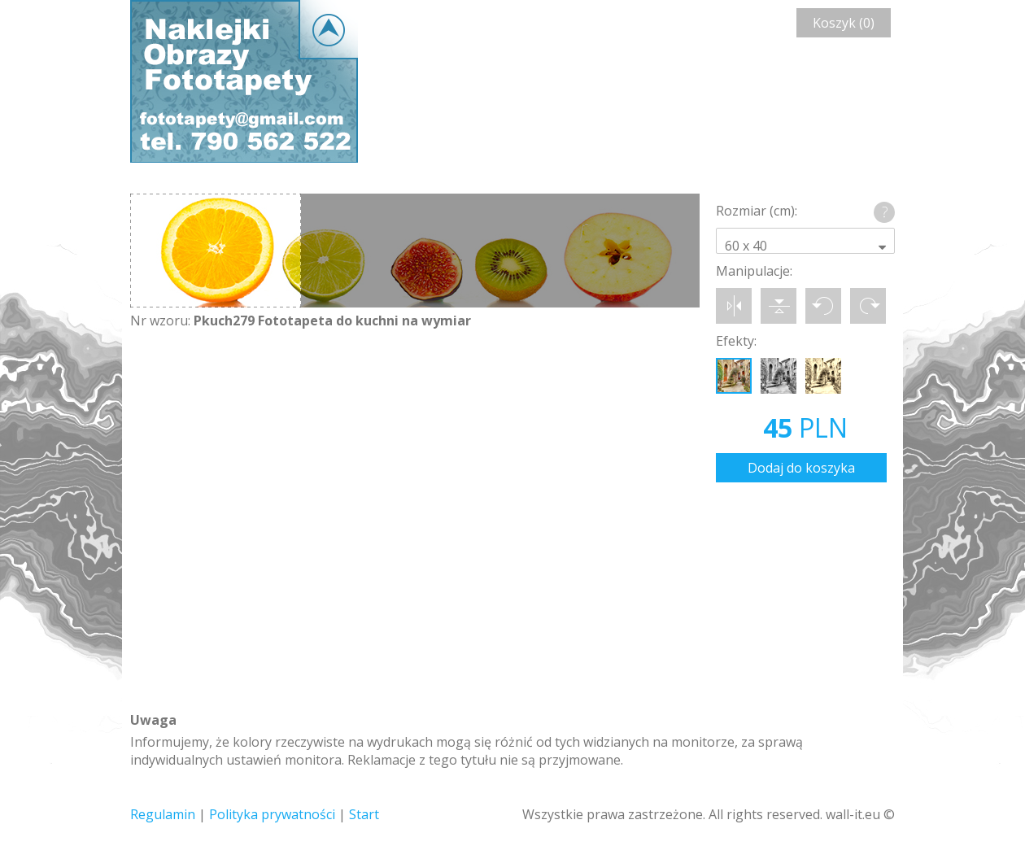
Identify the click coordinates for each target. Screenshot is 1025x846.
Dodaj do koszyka (801, 468)
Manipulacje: (754, 271)
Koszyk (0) (844, 23)
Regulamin (162, 814)
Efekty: (736, 341)
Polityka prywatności (272, 814)
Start (364, 814)
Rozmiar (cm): (756, 211)
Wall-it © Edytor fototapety (244, 81)
